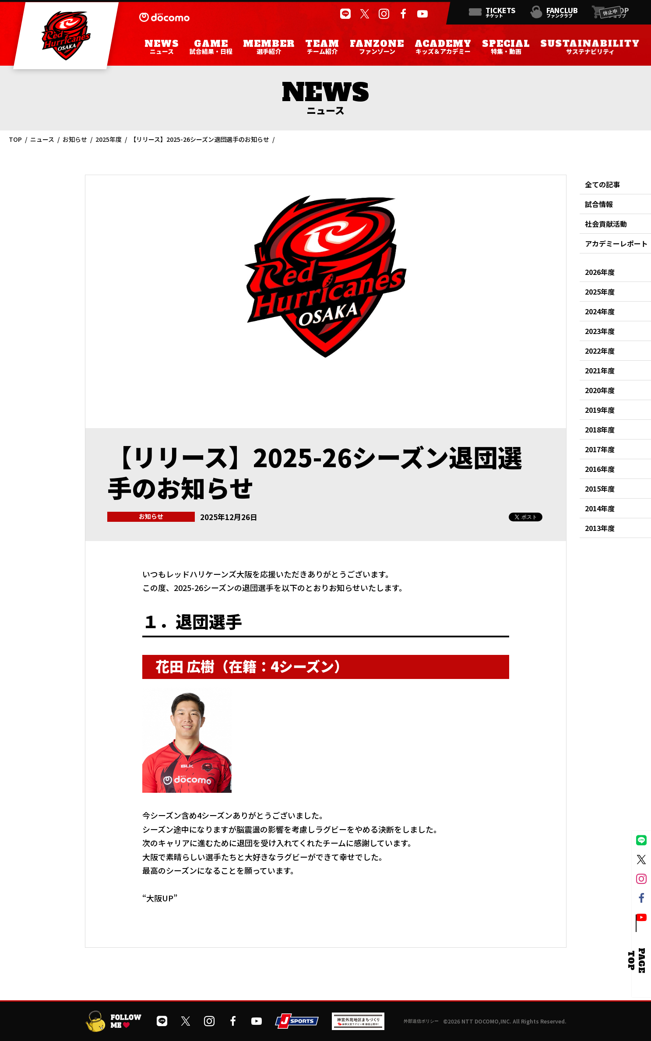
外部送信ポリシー (421, 1021)
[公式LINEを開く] (345, 14)
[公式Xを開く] (364, 14)
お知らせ (75, 139)
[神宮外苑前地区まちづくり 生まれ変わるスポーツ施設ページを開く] (358, 1026)
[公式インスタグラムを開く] (384, 14)
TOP (15, 139)
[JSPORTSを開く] (297, 1025)
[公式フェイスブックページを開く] (403, 14)
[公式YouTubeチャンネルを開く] (422, 14)
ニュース (42, 139)
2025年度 (108, 139)
